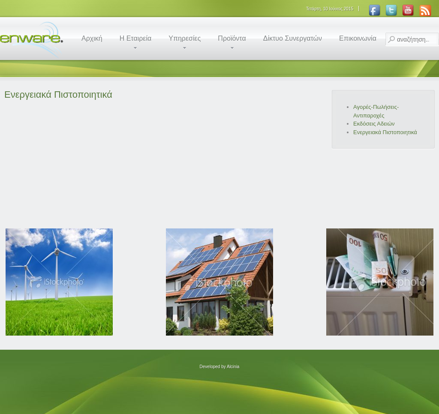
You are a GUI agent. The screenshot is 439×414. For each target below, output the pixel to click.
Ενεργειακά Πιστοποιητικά (58, 94)
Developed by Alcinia (220, 366)
